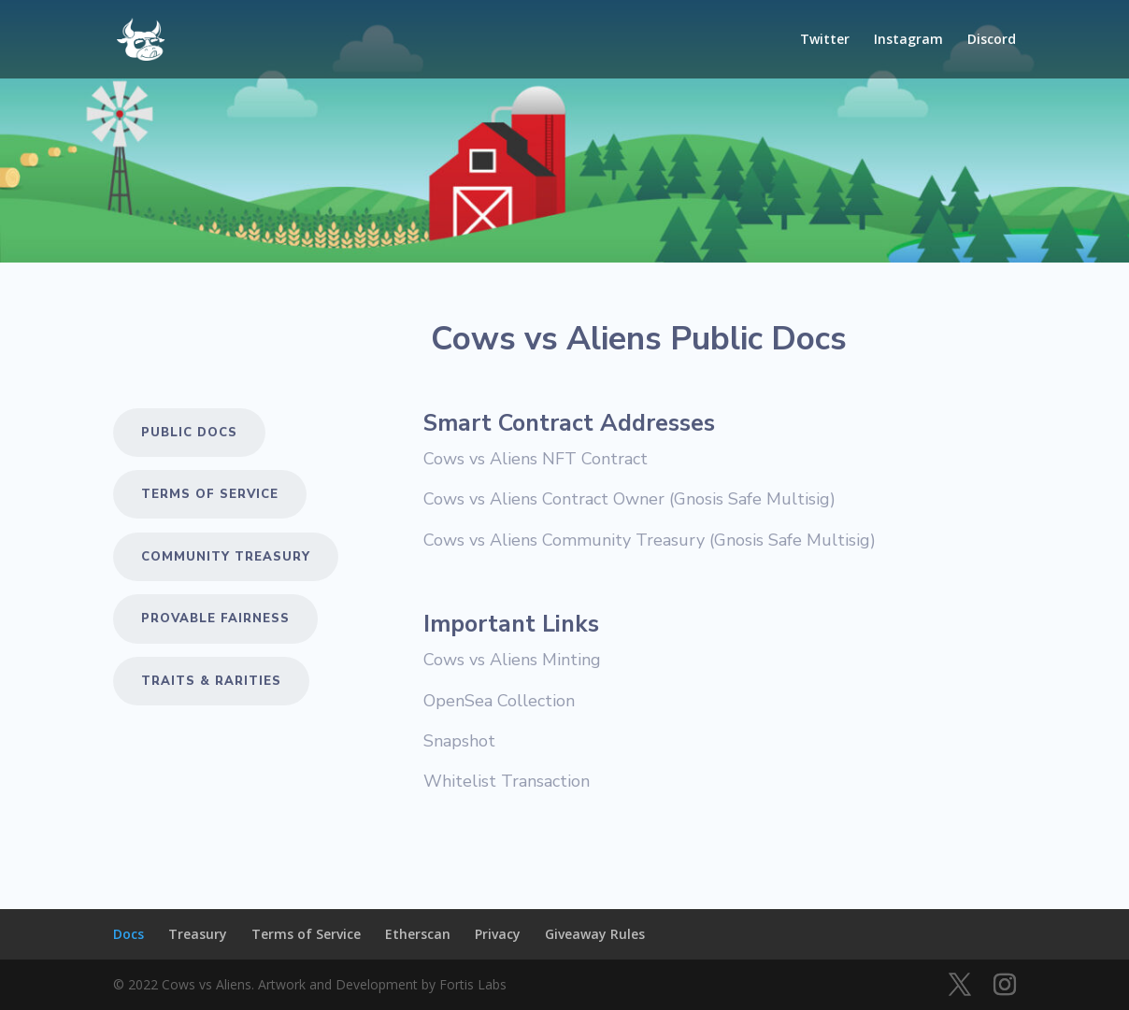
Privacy (498, 934)
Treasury (197, 934)
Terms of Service (210, 494)
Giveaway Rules (595, 934)
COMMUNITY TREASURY (225, 556)
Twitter (825, 40)
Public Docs (189, 432)
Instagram (908, 40)
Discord (991, 40)
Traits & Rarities (211, 681)
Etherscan (417, 934)
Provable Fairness (215, 618)
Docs (128, 934)
